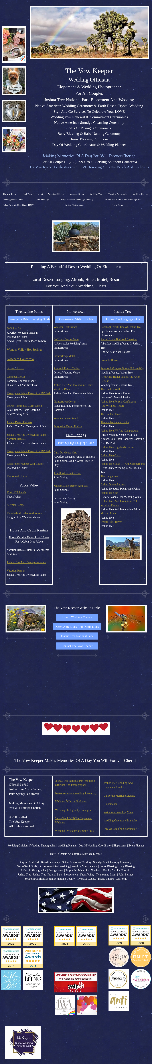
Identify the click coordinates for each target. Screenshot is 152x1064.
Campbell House (16, 376)
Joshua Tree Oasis (111, 455)
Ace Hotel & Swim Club (67, 473)
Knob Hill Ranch (16, 492)
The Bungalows (109, 476)
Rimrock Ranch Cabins (67, 368)
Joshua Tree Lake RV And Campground (123, 463)
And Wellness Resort (112, 405)
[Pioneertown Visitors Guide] (76, 319)
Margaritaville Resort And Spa (71, 485)
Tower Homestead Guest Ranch (24, 405)
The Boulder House (111, 414)
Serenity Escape (16, 504)
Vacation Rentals (16, 438)
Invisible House (109, 360)
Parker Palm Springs (65, 498)
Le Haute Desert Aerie (66, 339)
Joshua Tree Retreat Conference (118, 401)
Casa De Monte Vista (65, 452)
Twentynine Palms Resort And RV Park (29, 393)
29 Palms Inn (14, 328)
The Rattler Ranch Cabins (115, 422)
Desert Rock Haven (111, 521)
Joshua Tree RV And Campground (119, 430)
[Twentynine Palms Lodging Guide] (29, 319)
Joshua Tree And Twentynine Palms (26, 434)
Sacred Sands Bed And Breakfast (119, 339)
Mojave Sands (108, 513)
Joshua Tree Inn (109, 492)
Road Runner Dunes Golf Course (25, 463)
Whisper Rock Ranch (65, 327)
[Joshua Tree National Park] (77, 636)
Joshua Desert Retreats (19, 422)
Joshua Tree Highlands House (117, 447)
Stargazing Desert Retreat (68, 426)
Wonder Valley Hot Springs (24, 349)
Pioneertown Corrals (65, 401)
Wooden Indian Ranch (66, 418)
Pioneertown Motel (64, 356)
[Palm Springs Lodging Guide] (76, 442)
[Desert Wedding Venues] (77, 617)
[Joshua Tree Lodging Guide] (123, 319)
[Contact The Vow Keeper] (77, 646)
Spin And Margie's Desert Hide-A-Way (122, 368)
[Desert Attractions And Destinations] (77, 626)
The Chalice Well (110, 389)
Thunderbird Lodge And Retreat (24, 513)
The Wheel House (17, 476)
